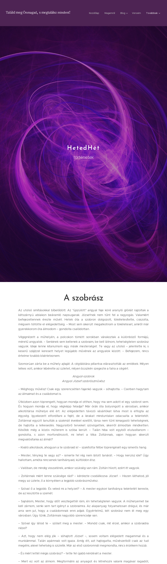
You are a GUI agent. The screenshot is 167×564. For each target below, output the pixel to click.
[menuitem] (94, 13)
